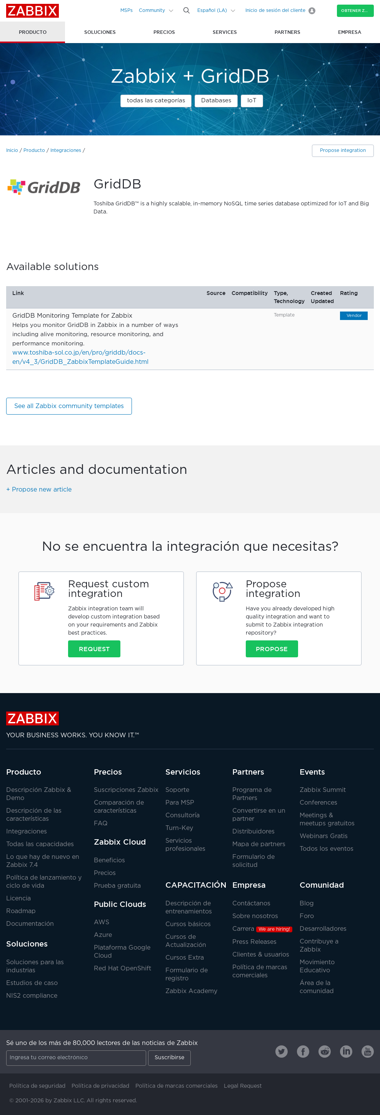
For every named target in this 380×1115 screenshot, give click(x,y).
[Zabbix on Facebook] (303, 1051)
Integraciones (65, 150)
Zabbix (32, 11)
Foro (307, 916)
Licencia (18, 899)
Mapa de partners (258, 844)
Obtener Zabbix (357, 10)
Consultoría (182, 815)
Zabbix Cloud (120, 842)
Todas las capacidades (40, 844)
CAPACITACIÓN (196, 885)
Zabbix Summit (323, 790)
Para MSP (179, 803)
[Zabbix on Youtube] (368, 1051)
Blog (307, 904)
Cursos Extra (184, 958)
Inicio (12, 150)
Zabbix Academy (191, 991)
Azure (103, 935)
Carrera (262, 929)
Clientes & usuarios (260, 955)
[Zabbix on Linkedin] (346, 1051)
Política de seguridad (37, 1086)
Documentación (30, 924)
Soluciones (27, 944)
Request (94, 648)
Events (312, 772)
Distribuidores (253, 832)
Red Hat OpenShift (122, 969)
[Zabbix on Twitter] (281, 1051)
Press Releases (254, 942)
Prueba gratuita (117, 886)
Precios (108, 772)
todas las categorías (156, 100)
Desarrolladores (323, 929)
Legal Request (243, 1086)
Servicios (182, 772)
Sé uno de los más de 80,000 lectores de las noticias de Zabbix (102, 1043)
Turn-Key (179, 828)
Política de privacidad (100, 1086)
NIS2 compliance (31, 996)
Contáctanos (251, 904)
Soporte (177, 790)
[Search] (186, 10)
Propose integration (343, 150)
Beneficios (109, 860)
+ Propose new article (39, 490)
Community (152, 10)
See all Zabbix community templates (69, 406)
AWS (101, 922)
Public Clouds (120, 904)
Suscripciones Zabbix (126, 790)
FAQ (101, 824)
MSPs (126, 10)
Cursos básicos (188, 924)
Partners (248, 772)
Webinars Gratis (324, 836)
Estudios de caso (32, 983)
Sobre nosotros (255, 916)
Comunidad (322, 885)
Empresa (249, 885)
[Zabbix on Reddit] (324, 1051)
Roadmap (21, 911)
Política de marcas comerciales (176, 1086)
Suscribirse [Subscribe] (169, 1057)
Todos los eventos (326, 849)
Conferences (318, 803)
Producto (34, 150)
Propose (272, 648)
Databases (216, 100)
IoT (252, 100)
